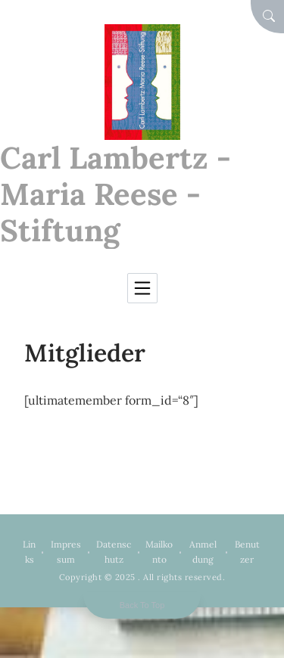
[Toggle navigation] (142, 288)
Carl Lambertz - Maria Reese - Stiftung (115, 194)
